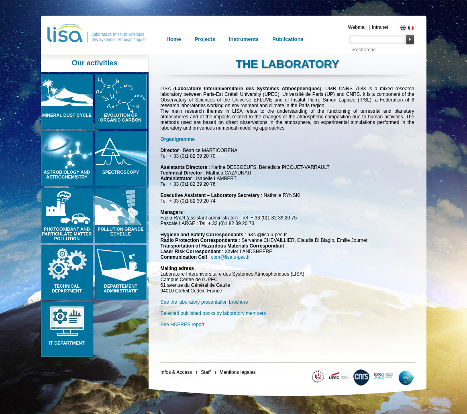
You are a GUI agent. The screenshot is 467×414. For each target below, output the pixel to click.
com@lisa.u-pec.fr (230, 257)
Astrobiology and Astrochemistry (67, 174)
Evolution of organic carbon (120, 117)
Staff (205, 372)
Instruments (244, 39)
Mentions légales (238, 372)
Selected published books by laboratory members (213, 313)
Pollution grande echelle (120, 231)
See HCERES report (182, 324)
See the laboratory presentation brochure (204, 302)
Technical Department (67, 288)
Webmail (357, 27)
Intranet (380, 27)
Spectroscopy (120, 172)
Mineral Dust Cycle (67, 115)
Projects (205, 39)
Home (174, 39)
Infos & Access (176, 372)
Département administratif (121, 288)
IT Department (66, 343)
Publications (287, 39)
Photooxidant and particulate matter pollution (67, 234)
